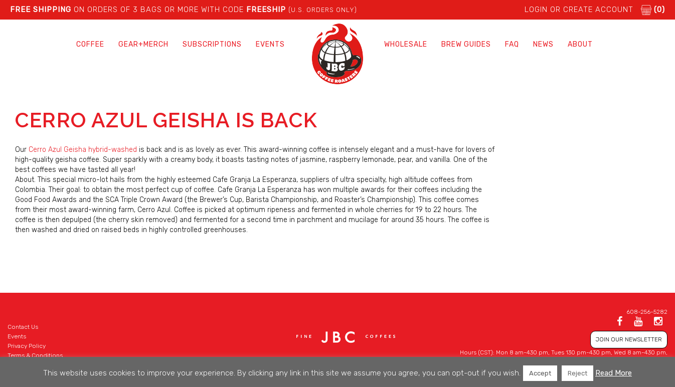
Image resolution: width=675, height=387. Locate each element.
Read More (613, 372)
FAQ (512, 44)
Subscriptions (212, 44)
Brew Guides (466, 44)
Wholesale (405, 44)
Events (270, 44)
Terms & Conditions (35, 355)
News (543, 44)
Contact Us (23, 326)
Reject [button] (577, 373)
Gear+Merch (143, 44)
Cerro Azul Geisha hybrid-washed (83, 149)
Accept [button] (540, 373)
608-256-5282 (646, 311)
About (580, 44)
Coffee (90, 44)
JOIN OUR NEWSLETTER (629, 339)
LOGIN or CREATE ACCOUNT (579, 9)
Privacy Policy (27, 345)
